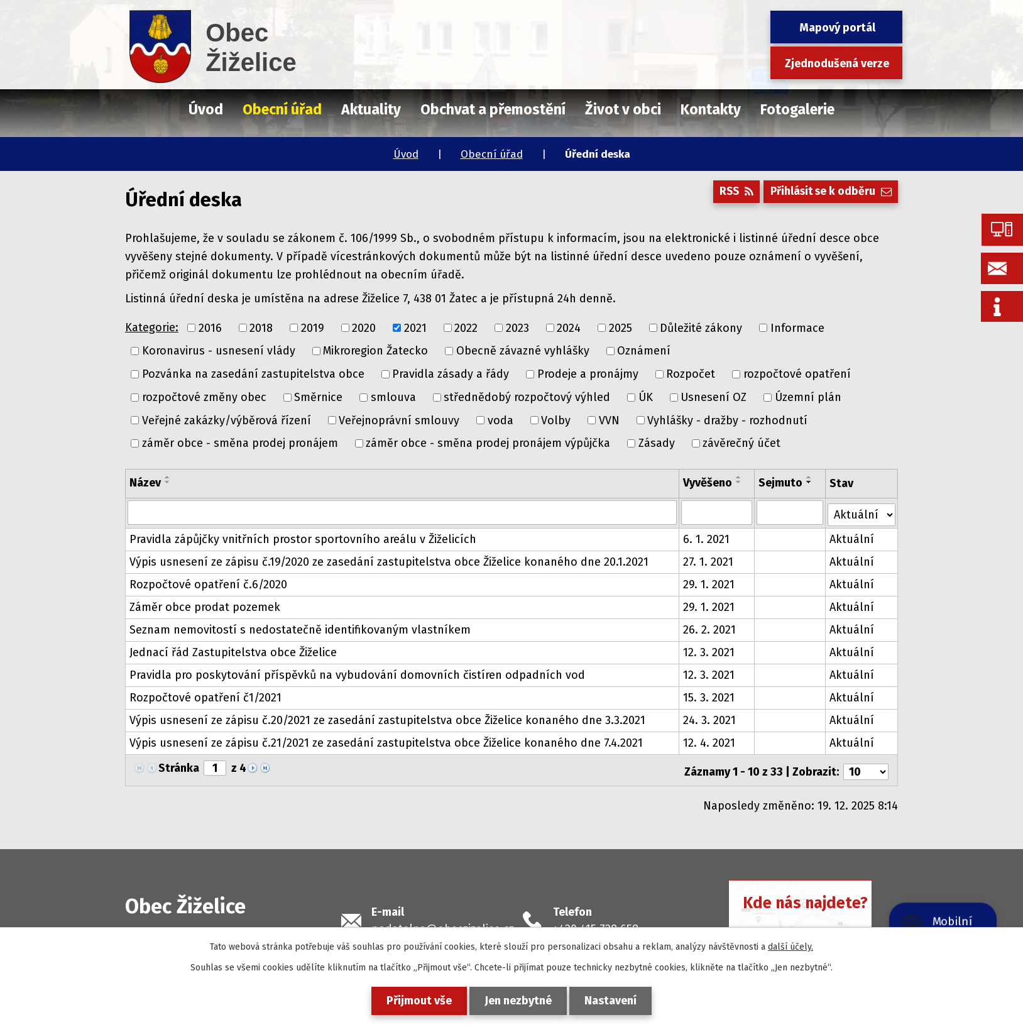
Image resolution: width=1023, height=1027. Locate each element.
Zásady (656, 443)
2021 (415, 327)
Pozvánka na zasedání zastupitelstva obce (253, 374)
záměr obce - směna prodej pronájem (240, 443)
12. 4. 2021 (709, 741)
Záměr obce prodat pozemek (204, 605)
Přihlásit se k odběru (829, 194)
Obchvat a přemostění (493, 109)
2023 (517, 327)
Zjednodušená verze (837, 63)
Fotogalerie (797, 109)
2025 (620, 327)
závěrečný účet (741, 443)
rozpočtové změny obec (204, 397)
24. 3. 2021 (709, 718)
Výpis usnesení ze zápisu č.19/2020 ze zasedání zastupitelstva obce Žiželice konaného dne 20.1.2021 (388, 560)
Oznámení (643, 351)
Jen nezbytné (518, 1001)
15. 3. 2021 (709, 696)
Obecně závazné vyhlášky (522, 351)
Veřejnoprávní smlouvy (399, 420)
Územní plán (808, 397)
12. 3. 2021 (709, 650)
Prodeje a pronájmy (587, 374)
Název (145, 483)
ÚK (645, 397)
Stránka (178, 766)
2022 (466, 327)
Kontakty (711, 109)
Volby (556, 420)
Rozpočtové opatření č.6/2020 (208, 583)
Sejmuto (781, 483)
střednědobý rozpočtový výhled (527, 397)
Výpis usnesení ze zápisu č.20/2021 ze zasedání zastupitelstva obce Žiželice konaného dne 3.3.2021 (387, 718)
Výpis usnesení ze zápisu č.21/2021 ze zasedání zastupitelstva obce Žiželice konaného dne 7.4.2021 (386, 741)
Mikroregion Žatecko (375, 351)
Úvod (405, 154)
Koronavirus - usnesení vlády (218, 351)
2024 (569, 327)
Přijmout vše (415, 1001)
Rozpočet (690, 374)
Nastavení (614, 1001)
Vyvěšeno (707, 483)
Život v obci (623, 109)
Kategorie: (151, 327)
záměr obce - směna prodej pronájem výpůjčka (488, 443)
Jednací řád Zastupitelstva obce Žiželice (233, 650)
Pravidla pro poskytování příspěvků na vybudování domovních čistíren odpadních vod (357, 673)
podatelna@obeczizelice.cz (442, 924)
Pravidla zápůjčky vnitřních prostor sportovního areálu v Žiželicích (302, 537)
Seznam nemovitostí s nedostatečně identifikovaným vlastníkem (300, 628)
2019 (312, 327)
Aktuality (371, 109)
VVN (609, 420)
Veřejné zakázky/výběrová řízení (226, 420)
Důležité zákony (701, 327)
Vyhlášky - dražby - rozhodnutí (727, 420)
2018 (261, 327)
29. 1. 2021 (709, 583)
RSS (730, 194)
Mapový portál (837, 28)
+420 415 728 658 (595, 924)
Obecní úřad (492, 154)
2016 (210, 327)
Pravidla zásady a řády (450, 374)
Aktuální (851, 537)
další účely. (790, 947)
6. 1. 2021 (706, 537)
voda (500, 420)
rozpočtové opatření (797, 374)
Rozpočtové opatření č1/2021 (205, 696)
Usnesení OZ (714, 397)
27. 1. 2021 (708, 560)
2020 (364, 327)
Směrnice (318, 397)
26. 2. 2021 (709, 628)
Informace (797, 327)
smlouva (393, 397)
